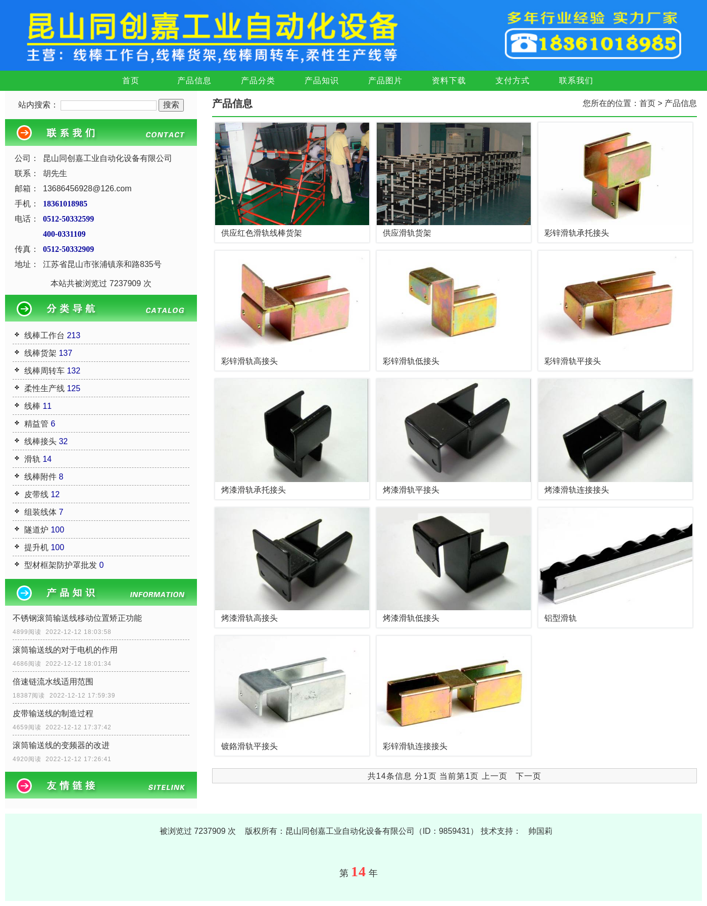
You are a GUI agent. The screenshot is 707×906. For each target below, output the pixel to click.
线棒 (32, 406)
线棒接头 (40, 441)
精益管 (36, 423)
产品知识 (322, 80)
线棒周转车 (44, 370)
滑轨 (32, 459)
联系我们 (576, 80)
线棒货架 (40, 353)
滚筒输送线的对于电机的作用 (65, 650)
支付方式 (512, 80)
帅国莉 (540, 831)
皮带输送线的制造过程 (53, 713)
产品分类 (258, 80)
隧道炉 (36, 529)
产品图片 (385, 80)
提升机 (36, 547)
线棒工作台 (44, 335)
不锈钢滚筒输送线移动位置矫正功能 (77, 618)
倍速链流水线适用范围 (53, 681)
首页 (130, 80)
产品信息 (194, 80)
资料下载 (449, 80)
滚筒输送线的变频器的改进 (61, 745)
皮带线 (36, 494)
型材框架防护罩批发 (60, 565)
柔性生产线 (44, 388)
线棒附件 (40, 476)
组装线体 (40, 512)
